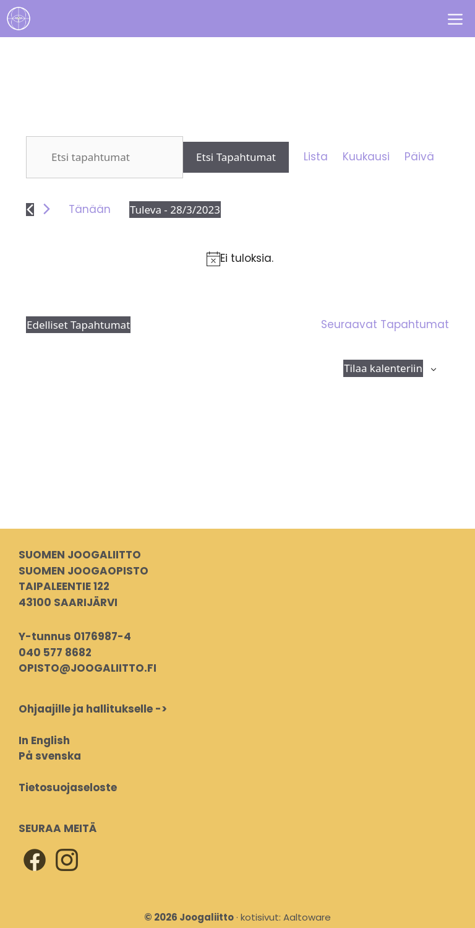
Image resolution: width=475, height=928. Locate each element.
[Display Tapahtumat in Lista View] (316, 157)
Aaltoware (307, 917)
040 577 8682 (55, 652)
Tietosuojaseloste (68, 787)
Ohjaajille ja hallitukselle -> (93, 708)
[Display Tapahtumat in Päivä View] (419, 157)
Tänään (90, 209)
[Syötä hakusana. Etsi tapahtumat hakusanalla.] (104, 157)
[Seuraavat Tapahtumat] (46, 209)
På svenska (50, 755)
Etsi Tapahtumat (236, 157)
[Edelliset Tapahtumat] (30, 209)
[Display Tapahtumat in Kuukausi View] (366, 157)
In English (44, 740)
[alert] (240, 259)
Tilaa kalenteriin (383, 368)
